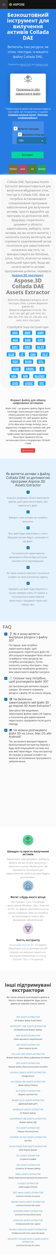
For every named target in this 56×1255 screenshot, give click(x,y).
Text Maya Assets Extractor (28, 1192)
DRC (15, 347)
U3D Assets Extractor (28, 1165)
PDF (15, 361)
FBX (21, 140)
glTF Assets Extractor (28, 1090)
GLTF (40, 347)
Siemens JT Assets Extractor (28, 1109)
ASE (15, 340)
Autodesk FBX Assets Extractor (28, 1081)
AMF (40, 333)
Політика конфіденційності (33, 116)
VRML (30, 369)
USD (15, 383)
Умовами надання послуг (22, 114)
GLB (11, 354)
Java (23, 168)
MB (25, 376)
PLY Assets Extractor (28, 1127)
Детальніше (28, 450)
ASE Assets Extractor (28, 1044)
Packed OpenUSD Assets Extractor (28, 1229)
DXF (40, 340)
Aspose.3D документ (27, 275)
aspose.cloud (42, 64)
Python (13, 168)
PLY (45, 354)
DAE (28, 340)
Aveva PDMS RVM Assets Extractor (28, 1146)
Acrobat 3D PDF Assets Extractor (28, 1137)
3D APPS (35, 13)
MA (13, 376)
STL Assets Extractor (27, 1155)
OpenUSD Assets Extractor (28, 1220)
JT (22, 354)
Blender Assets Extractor (28, 1211)
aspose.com (25, 64)
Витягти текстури (28, 128)
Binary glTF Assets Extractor (28, 1100)
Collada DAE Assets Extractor (28, 1054)
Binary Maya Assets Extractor (28, 1201)
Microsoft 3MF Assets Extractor (28, 1026)
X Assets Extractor (28, 1183)
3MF (27, 333)
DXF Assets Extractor (28, 1063)
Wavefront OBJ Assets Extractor (28, 1118)
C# (32, 168)
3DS (15, 333)
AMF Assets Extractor (28, 1035)
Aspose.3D (28, 945)
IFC (41, 383)
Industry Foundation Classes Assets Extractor (28, 1240)
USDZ (29, 383)
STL (40, 361)
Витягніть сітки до (33, 134)
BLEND (40, 376)
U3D (16, 369)
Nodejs (41, 168)
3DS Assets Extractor (28, 1017)
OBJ (33, 354)
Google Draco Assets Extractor (28, 1072)
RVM (28, 361)
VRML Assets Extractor (28, 1174)
